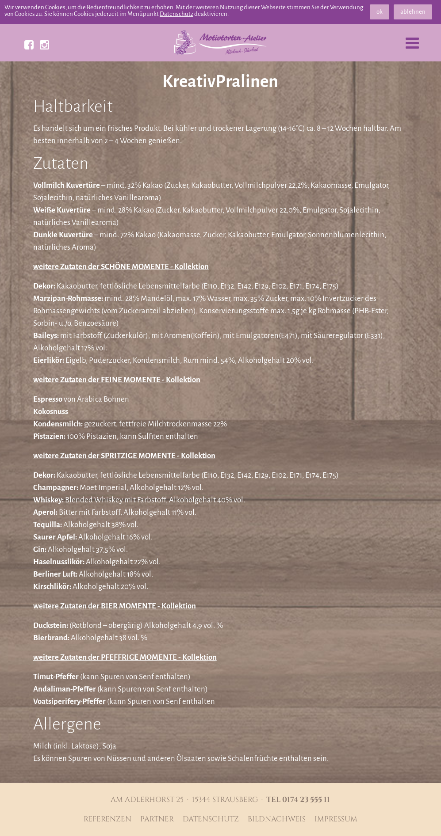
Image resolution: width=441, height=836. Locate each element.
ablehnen (413, 11)
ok (379, 11)
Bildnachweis (277, 819)
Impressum (335, 819)
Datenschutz (176, 14)
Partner (157, 819)
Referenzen (107, 819)
